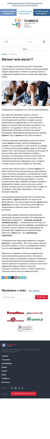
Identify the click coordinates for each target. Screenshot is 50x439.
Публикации (7, 363)
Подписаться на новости (23, 394)
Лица (4, 375)
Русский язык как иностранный (42, 12)
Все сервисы (34, 291)
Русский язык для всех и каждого (25, 12)
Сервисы (5, 378)
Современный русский (25, 33)
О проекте (6, 360)
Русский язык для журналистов (8, 12)
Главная (4, 54)
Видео (4, 367)
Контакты (6, 382)
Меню (25, 49)
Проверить (41, 297)
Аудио (4, 371)
